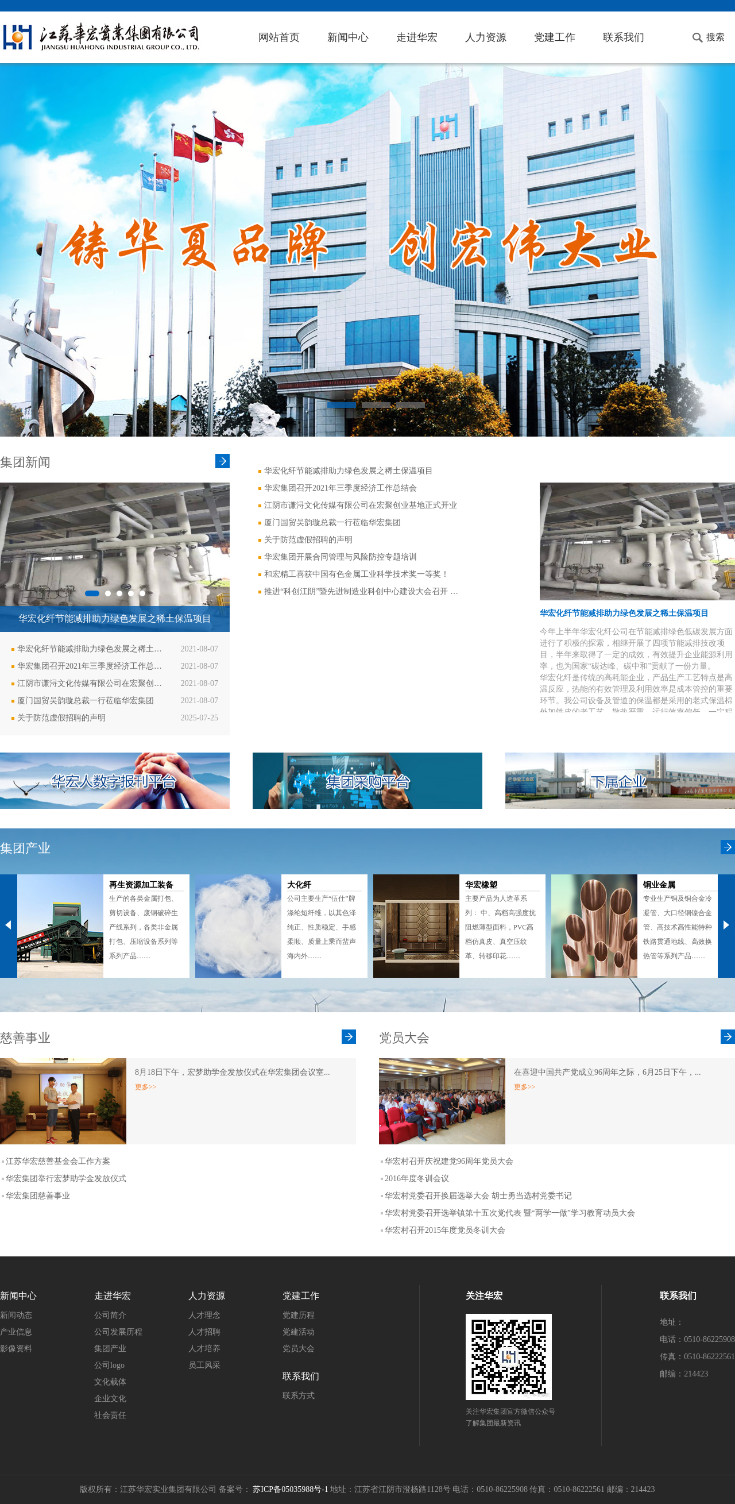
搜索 (715, 37)
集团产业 (110, 1348)
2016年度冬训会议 (417, 1178)
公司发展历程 (118, 1332)
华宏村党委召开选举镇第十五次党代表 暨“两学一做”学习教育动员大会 (510, 1213)
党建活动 (299, 1332)
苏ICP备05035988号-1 (290, 1489)
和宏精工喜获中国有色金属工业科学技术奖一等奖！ (356, 574)
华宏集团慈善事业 (38, 1195)
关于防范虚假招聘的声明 (61, 718)
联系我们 (623, 37)
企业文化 (110, 1398)
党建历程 (299, 1315)
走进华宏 (417, 37)
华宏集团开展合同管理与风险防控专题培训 (340, 557)
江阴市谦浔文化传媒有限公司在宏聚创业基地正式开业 (92, 683)
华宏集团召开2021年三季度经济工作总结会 (92, 666)
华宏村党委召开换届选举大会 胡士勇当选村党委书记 (478, 1195)
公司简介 (110, 1315)
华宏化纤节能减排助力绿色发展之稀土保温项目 (92, 649)
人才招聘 (204, 1332)
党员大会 (299, 1348)
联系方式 (299, 1395)
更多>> (146, 1087)
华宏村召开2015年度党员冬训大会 (445, 1230)
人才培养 (204, 1348)
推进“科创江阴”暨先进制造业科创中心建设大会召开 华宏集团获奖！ (364, 591)
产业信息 (16, 1332)
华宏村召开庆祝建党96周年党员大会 (449, 1161)
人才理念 (204, 1315)
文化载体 (110, 1382)
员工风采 (204, 1365)
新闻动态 (16, 1315)
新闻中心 (348, 37)
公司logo (109, 1365)
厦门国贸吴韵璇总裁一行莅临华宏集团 (85, 700)
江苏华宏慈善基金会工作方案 (58, 1161)
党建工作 (554, 37)
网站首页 (279, 37)
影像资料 (16, 1348)
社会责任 (110, 1415)
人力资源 (485, 37)
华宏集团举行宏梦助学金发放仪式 (66, 1178)
